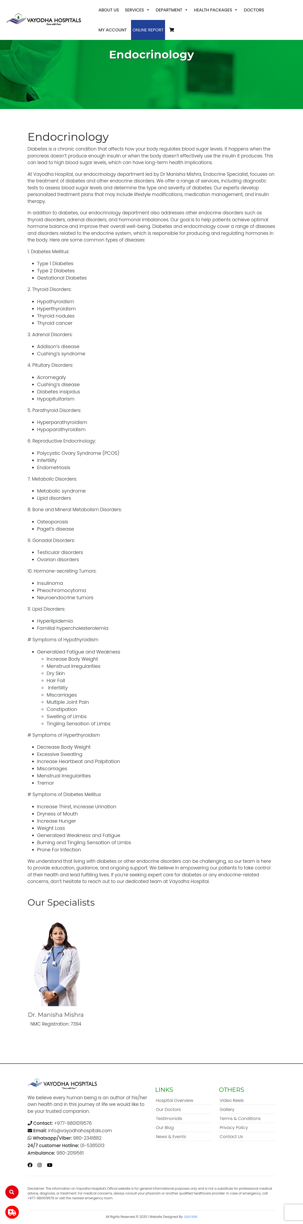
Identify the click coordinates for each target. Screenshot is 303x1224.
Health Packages (216, 10)
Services (137, 10)
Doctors (254, 10)
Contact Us (231, 1137)
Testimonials (169, 1118)
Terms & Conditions (240, 1118)
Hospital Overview (174, 1100)
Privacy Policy (234, 1128)
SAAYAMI (190, 1216)
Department (172, 10)
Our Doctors (168, 1109)
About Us (109, 10)
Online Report (148, 30)
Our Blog (165, 1128)
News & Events (171, 1137)
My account (113, 30)
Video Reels (232, 1100)
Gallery (227, 1109)
